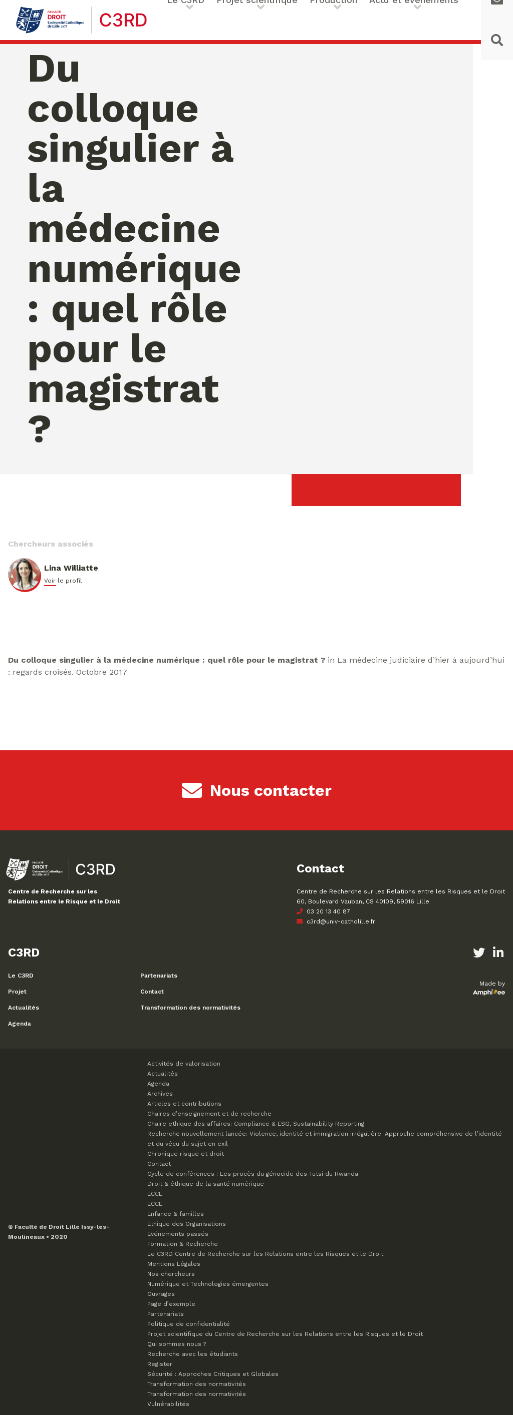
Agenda (19, 1023)
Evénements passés (177, 1233)
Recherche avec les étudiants (192, 1353)
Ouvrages (161, 1293)
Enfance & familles (175, 1213)
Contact (152, 991)
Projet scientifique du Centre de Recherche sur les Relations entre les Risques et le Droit (285, 1333)
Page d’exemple (171, 1303)
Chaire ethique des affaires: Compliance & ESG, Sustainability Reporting (255, 1123)
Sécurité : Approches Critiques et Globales (213, 1373)
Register (159, 1363)
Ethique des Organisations (186, 1223)
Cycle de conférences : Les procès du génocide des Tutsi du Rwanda (252, 1173)
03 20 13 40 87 (323, 911)
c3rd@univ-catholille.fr (336, 921)
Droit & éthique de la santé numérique (205, 1183)
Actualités (23, 1007)
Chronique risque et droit (185, 1153)
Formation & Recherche (182, 1243)
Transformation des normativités (190, 1007)
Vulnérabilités (168, 1403)
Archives (160, 1093)
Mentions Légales (173, 1263)
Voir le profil (63, 580)
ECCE (154, 1193)
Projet (17, 991)
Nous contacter (257, 790)
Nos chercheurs (171, 1273)
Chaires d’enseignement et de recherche (209, 1113)
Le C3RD (21, 975)
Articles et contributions (184, 1103)
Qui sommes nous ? (176, 1343)
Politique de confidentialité (188, 1323)
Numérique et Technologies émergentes (208, 1283)
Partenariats (158, 975)
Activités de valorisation (183, 1063)
